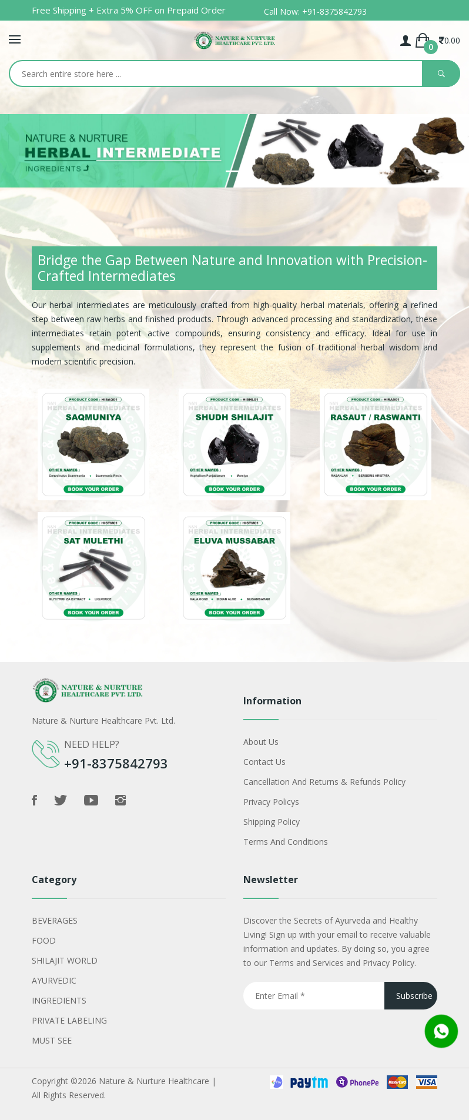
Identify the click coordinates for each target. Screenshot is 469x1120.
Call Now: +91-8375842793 (315, 11)
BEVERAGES (55, 920)
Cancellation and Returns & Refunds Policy (324, 781)
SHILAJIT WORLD (65, 960)
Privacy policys (271, 801)
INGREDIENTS (59, 1000)
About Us (261, 741)
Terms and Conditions (285, 841)
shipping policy (271, 821)
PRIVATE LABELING (69, 1020)
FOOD (44, 940)
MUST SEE (52, 1040)
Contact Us (264, 761)
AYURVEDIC (54, 980)
